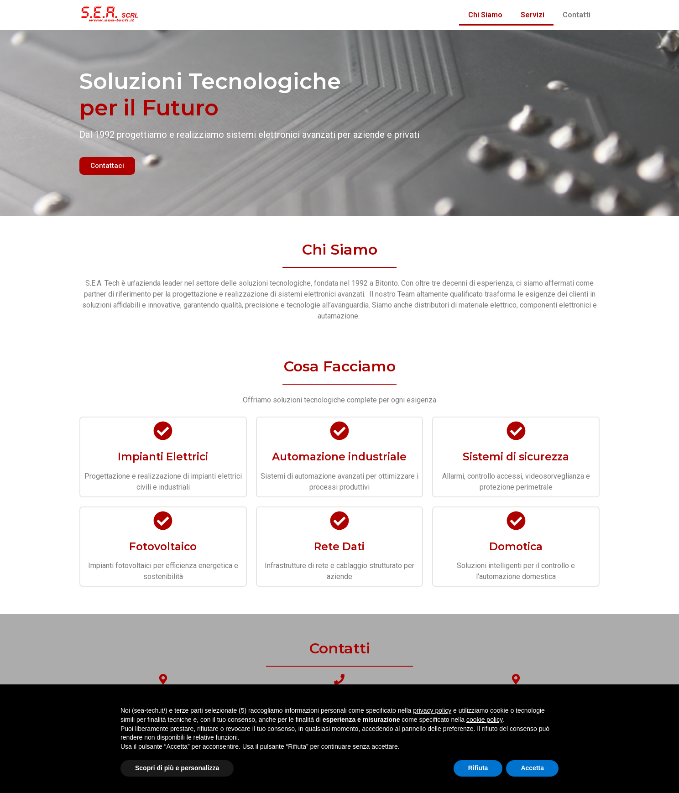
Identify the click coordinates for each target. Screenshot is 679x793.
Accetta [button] (532, 768)
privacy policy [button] (432, 710)
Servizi (532, 14)
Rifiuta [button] (478, 768)
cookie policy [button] (484, 719)
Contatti (576, 14)
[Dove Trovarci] (163, 679)
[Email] (516, 679)
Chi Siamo (485, 14)
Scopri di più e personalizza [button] (177, 768)
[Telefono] (339, 679)
